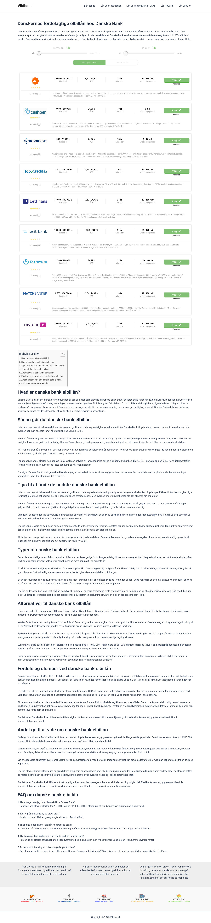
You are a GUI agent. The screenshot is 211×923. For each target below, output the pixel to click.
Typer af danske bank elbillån (36, 369)
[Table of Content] (65, 354)
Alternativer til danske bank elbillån (39, 372)
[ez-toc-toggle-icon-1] (63, 354)
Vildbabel (26, 6)
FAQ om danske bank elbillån (36, 383)
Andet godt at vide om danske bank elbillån (43, 379)
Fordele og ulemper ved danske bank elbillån (43, 376)
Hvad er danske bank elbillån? (36, 358)
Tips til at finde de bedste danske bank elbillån (44, 365)
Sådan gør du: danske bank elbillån (39, 362)
